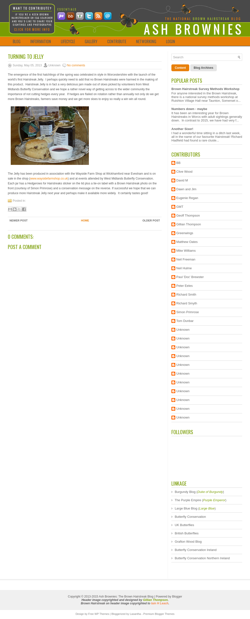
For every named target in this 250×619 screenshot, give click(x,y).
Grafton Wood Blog (188, 541)
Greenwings (184, 233)
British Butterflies (187, 533)
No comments (76, 65)
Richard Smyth (186, 303)
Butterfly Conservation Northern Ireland (202, 558)
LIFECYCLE (68, 41)
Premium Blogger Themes (159, 613)
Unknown (182, 329)
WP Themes (101, 613)
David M (182, 180)
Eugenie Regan (187, 198)
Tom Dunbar (185, 321)
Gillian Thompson (188, 224)
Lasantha (135, 613)
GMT (179, 207)
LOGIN (170, 41)
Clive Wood (184, 171)
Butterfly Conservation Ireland (196, 550)
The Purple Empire (188, 500)
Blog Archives (203, 68)
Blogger (177, 596)
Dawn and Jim (186, 189)
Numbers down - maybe (189, 109)
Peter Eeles (184, 286)
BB (178, 163)
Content (180, 68)
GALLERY (91, 41)
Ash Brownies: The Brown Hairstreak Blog (126, 596)
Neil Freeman (185, 259)
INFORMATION (40, 41)
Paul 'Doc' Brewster (190, 277)
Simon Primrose (187, 312)
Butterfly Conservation (190, 517)
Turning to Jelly (25, 56)
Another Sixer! (182, 129)
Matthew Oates (187, 242)
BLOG (17, 41)
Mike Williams (186, 250)
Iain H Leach (159, 603)
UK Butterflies (184, 525)
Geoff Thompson (188, 215)
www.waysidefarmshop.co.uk (49, 178)
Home (85, 220)
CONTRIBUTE (116, 41)
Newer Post (19, 220)
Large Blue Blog (186, 508)
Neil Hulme (184, 268)
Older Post (151, 220)
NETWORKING (146, 41)
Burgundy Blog (185, 492)
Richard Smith (186, 294)
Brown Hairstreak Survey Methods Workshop (205, 89)
